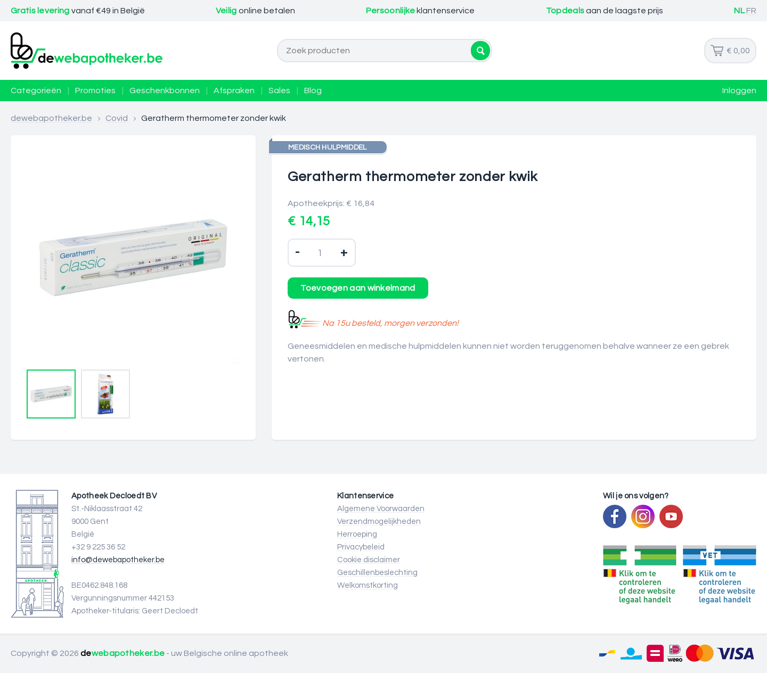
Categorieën (36, 90)
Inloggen (739, 90)
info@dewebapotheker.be (118, 560)
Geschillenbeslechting (377, 573)
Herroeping (357, 534)
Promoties (95, 90)
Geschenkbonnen (164, 90)
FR (751, 10)
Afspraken (234, 90)
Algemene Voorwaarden (381, 509)
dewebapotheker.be (51, 118)
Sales (279, 90)
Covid (116, 118)
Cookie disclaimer (368, 560)
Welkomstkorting (367, 585)
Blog (313, 90)
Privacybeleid (361, 547)
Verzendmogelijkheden (379, 522)
